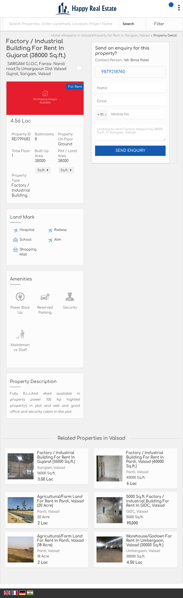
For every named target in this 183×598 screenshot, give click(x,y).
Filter (159, 24)
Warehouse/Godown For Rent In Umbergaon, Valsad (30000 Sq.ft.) (149, 540)
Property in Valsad (77, 35)
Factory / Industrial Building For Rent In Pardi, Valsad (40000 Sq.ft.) (145, 459)
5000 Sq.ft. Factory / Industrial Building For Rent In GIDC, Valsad (147, 501)
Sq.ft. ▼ (43, 170)
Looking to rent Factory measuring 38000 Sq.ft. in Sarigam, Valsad (130, 133)
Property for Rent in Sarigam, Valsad (121, 35)
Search (128, 24)
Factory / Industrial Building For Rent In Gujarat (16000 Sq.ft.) (56, 457)
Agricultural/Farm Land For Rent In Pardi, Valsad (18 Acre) (60, 540)
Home (55, 35)
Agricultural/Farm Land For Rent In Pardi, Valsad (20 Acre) (60, 501)
